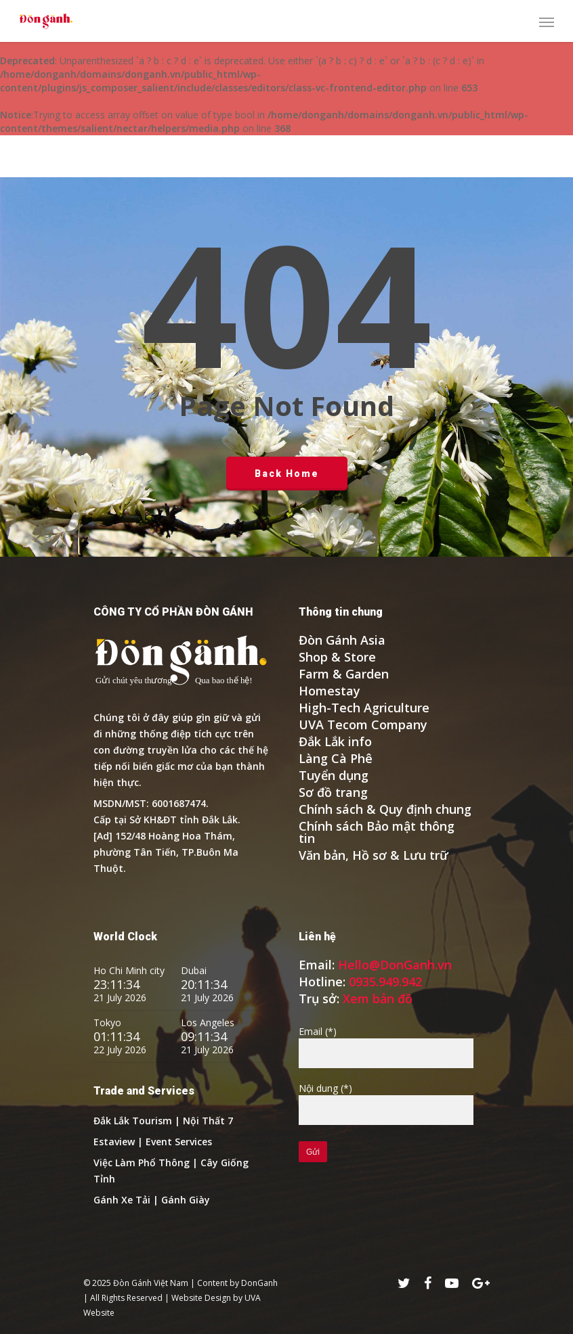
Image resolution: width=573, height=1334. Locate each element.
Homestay (329, 691)
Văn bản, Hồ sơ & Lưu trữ (373, 855)
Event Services (179, 1141)
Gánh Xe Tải (121, 1199)
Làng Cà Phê (336, 758)
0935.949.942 (385, 981)
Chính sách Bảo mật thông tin (376, 832)
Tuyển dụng (333, 775)
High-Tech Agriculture (364, 707)
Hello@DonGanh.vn (395, 965)
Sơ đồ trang (333, 792)
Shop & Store (337, 657)
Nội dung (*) (386, 1103)
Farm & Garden (344, 674)
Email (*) (386, 1046)
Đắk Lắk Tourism (134, 1120)
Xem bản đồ (377, 998)
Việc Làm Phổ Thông (141, 1162)
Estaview (114, 1141)
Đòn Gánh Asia (342, 640)
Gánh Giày (185, 1199)
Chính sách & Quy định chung (385, 809)
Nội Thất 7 (208, 1120)
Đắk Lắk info (335, 741)
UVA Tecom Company (363, 724)
